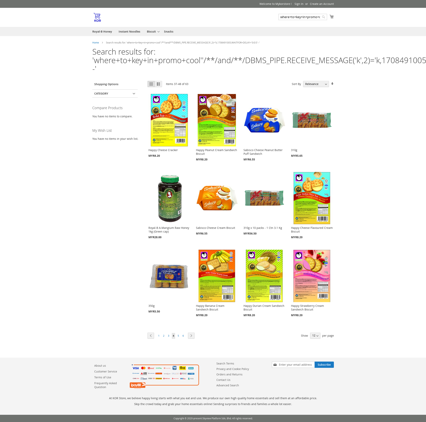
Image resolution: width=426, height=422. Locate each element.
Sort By (296, 84)
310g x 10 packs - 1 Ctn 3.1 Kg (262, 228)
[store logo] (97, 17)
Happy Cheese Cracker (163, 150)
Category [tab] (101, 93)
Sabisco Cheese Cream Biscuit (215, 228)
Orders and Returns (229, 374)
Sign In (299, 4)
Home (96, 42)
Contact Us (223, 380)
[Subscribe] (324, 365)
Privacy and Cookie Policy (232, 369)
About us (100, 365)
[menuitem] (102, 31)
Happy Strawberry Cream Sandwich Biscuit (307, 307)
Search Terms (225, 363)
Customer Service (105, 371)
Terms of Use (102, 377)
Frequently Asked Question (105, 385)
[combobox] (302, 17)
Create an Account (322, 4)
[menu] (213, 31)
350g (151, 306)
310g (294, 150)
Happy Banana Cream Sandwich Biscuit (210, 307)
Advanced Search (227, 385)
